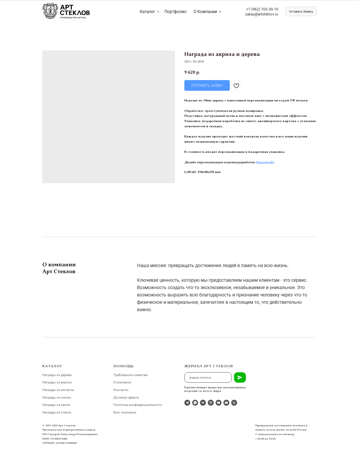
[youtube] (219, 403)
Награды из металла (58, 389)
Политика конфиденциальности (137, 404)
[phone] (234, 403)
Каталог (148, 11)
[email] (226, 403)
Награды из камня (56, 404)
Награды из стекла (56, 412)
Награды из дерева (56, 374)
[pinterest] (211, 403)
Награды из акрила (56, 382)
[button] (301, 11)
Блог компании (124, 412)
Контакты (121, 389)
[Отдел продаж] (187, 403)
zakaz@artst (255, 13)
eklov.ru (271, 13)
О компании (206, 11)
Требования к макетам (130, 374)
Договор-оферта (126, 397)
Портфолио (175, 11)
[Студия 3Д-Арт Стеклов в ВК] (203, 403)
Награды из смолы (56, 397)
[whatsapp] (195, 403)
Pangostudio (265, 162)
